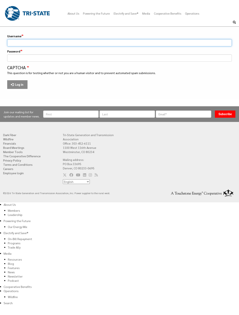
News (11, 272)
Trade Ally (14, 247)
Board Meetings (13, 147)
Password (13, 51)
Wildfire (8, 139)
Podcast (13, 280)
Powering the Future (96, 13)
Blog (11, 263)
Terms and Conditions (18, 164)
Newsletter (15, 276)
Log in (17, 84)
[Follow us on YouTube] (78, 175)
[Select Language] (76, 181)
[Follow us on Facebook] (71, 175)
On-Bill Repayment (20, 239)
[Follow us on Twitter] (65, 175)
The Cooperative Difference (22, 156)
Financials (9, 143)
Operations (192, 13)
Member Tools (13, 152)
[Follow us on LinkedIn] (84, 175)
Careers (8, 169)
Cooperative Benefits (167, 13)
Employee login (13, 173)
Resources (15, 259)
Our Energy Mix (17, 227)
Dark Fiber (9, 135)
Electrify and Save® (126, 13)
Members (14, 210)
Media (146, 13)
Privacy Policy (12, 160)
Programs (14, 243)
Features (14, 268)
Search (8, 303)
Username (14, 36)
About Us (73, 13)
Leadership (15, 215)
